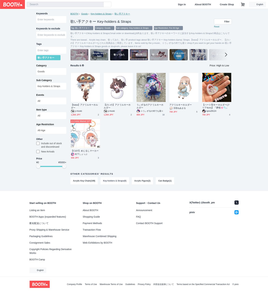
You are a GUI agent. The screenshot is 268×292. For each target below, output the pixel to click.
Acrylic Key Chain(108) (84, 181)
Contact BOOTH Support (149, 223)
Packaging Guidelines (40, 236)
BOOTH (74, 13)
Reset (216, 26)
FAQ (138, 216)
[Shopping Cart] (242, 4)
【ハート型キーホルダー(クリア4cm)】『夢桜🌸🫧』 (216, 106)
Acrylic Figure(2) (142, 181)
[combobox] (65, 4)
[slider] (38, 166)
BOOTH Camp (37, 259)
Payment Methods (92, 223)
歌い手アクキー (122, 13)
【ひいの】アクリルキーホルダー (117, 106)
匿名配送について (39, 223)
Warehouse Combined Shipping (99, 236)
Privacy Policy (144, 284)
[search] (100, 4)
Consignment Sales (39, 242)
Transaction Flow (92, 229)
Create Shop (227, 4)
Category (41, 65)
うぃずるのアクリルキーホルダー (150, 106)
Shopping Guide (91, 216)
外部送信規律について (163, 284)
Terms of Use (91, 284)
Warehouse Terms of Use (111, 284)
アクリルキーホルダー (180, 104)
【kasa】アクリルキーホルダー (84, 106)
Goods (84, 13)
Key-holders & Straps (101, 13)
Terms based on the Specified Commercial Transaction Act (203, 284)
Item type (41, 109)
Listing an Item (37, 210)
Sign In (182, 4)
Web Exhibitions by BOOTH (97, 242)
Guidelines (130, 284)
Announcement (144, 210)
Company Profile (74, 284)
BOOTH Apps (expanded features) (47, 216)
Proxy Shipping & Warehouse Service (49, 229)
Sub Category (44, 80)
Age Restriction (45, 124)
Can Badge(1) (164, 181)
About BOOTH (203, 4)
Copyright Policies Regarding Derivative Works (50, 251)
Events (40, 95)
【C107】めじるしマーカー (85, 151)
